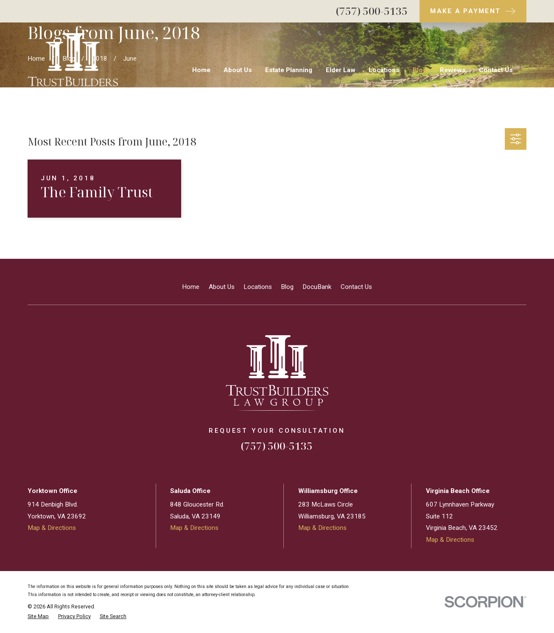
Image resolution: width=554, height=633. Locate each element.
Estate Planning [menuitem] (288, 70)
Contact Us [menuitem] (496, 70)
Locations (257, 287)
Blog (287, 287)
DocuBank (316, 287)
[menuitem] (38, 617)
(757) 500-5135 (372, 11)
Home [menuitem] (201, 70)
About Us (222, 287)
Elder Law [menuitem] (340, 70)
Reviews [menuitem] (453, 70)
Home (190, 287)
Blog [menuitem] (420, 70)
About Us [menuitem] (238, 70)
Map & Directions (52, 528)
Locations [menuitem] (384, 70)
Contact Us (356, 287)
